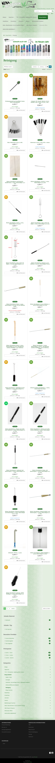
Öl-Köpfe (8, 678)
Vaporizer (11, 17)
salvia (4, 742)
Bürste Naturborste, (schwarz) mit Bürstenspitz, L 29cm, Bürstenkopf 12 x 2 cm (15, 470)
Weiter (50, 58)
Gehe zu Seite (47, 607)
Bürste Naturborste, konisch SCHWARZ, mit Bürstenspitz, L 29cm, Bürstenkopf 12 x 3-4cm (15, 511)
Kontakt (52, 8)
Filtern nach (8, 66)
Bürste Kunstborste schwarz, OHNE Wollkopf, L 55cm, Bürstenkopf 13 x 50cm (15, 592)
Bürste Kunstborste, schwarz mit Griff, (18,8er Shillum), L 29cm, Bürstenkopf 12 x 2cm (40, 429)
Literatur (21, 21)
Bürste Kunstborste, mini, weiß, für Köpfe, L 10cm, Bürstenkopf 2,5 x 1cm (40, 222)
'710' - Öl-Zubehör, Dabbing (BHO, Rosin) (26, 17)
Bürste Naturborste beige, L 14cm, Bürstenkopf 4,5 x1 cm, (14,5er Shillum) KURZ (15, 304)
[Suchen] (42, 11)
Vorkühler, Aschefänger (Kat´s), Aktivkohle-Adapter (28, 681)
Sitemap (30, 733)
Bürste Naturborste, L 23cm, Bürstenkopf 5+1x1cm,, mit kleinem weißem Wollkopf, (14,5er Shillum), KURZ (40, 345)
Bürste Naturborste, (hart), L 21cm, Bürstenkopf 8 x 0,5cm (15, 222)
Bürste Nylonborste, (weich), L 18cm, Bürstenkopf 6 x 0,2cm (40, 181)
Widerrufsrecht (32, 728)
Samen (28, 21)
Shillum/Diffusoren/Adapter (28, 683)
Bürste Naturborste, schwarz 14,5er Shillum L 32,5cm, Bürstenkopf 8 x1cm (40, 262)
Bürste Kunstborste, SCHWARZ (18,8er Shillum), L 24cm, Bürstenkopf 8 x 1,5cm (15, 387)
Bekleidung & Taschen (38, 21)
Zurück (47, 58)
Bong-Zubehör (43, 17)
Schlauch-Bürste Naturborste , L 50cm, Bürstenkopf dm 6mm (40, 387)
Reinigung (8, 686)
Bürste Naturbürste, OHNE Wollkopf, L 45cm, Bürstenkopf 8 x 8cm (40, 552)
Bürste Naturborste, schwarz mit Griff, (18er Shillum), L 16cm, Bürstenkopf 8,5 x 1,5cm (15, 429)
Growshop (13, 21)
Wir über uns (4, 725)
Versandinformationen (6, 730)
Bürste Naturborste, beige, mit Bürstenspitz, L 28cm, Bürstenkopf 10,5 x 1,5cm (40, 470)
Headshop (6, 21)
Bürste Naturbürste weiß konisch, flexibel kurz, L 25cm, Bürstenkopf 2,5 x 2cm (15, 181)
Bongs (5, 17)
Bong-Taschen (9, 688)
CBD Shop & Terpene (31, 25)
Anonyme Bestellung (41, 8)
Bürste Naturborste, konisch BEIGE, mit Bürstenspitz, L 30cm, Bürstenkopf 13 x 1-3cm (40, 511)
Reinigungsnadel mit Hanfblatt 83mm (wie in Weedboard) (15, 102)
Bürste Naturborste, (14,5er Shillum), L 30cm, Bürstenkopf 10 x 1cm (40, 303)
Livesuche (48, 8)
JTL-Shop (30, 760)
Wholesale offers (43, 25)
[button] (47, 66)
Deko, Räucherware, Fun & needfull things (13, 25)
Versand (35, 755)
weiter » (13, 607)
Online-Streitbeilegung (33, 730)
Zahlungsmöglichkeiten (6, 728)
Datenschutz (31, 725)
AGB (29, 723)
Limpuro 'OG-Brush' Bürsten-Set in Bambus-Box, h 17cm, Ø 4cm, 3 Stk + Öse (40, 102)
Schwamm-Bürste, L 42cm (15, 551)
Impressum (31, 735)
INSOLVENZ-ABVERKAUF (9, 29)
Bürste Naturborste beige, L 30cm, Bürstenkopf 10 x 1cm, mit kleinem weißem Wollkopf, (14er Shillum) (15, 345)
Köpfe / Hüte (28, 676)
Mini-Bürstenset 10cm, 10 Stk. (15, 142)
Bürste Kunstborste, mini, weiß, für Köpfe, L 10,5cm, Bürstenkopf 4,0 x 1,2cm (15, 262)
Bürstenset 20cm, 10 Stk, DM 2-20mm (40, 142)
